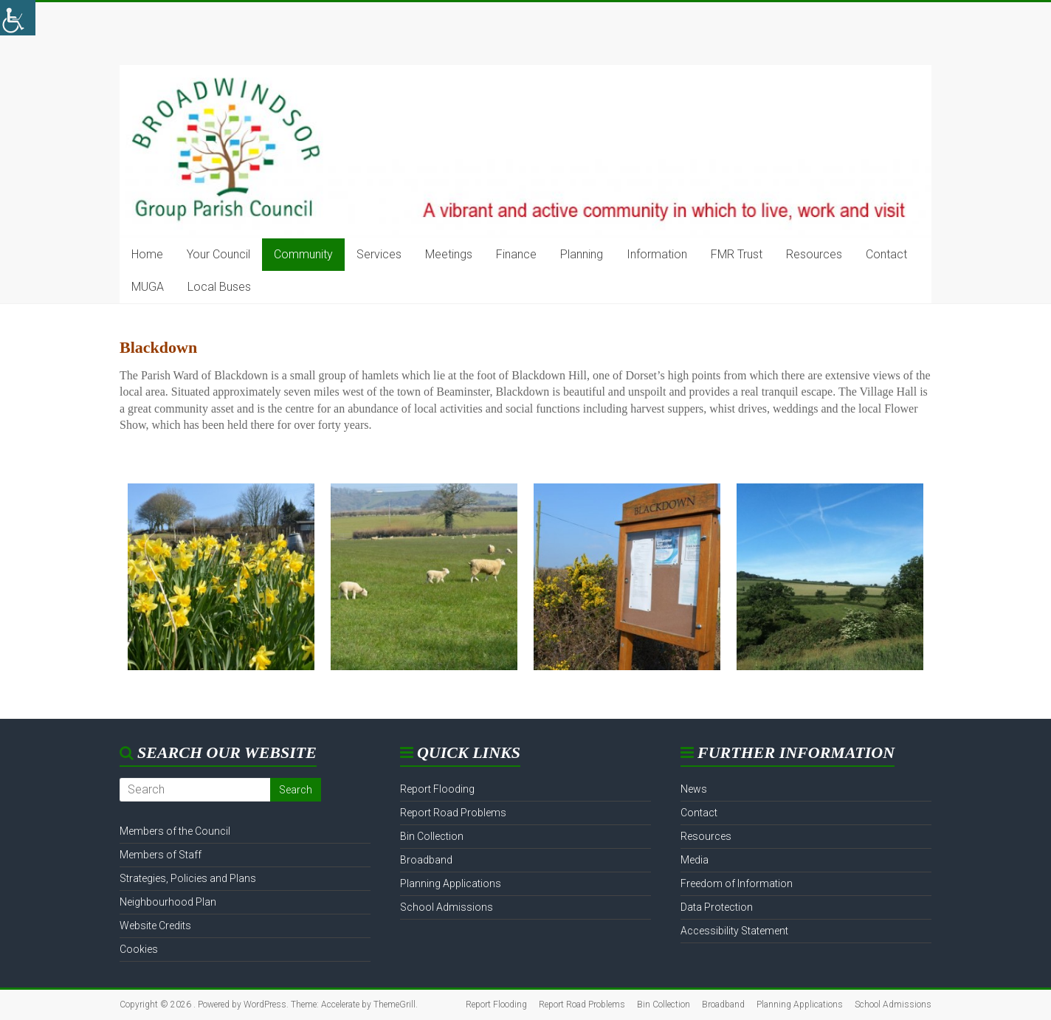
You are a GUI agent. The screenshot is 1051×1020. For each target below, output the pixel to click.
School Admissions (446, 907)
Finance (516, 254)
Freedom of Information (736, 883)
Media (694, 860)
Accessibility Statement (734, 931)
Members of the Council (175, 831)
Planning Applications (450, 883)
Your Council (218, 254)
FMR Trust (736, 254)
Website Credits (155, 925)
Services (379, 254)
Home (147, 254)
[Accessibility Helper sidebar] (17, 17)
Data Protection (716, 907)
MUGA (147, 287)
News (693, 789)
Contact (886, 254)
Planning (581, 254)
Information (657, 254)
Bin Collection (432, 836)
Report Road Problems (453, 813)
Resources (814, 254)
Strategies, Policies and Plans (188, 878)
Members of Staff (160, 855)
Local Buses (219, 287)
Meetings (448, 254)
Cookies (139, 949)
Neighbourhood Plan (168, 902)
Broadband (426, 860)
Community (303, 254)
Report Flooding (437, 789)
